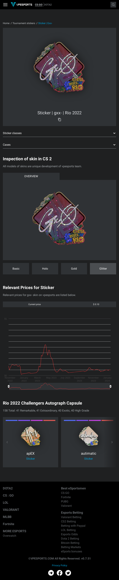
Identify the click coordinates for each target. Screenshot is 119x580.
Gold (74, 268)
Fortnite (8, 524)
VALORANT (11, 510)
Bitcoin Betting (70, 543)
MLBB (7, 517)
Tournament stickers (23, 23)
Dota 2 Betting (70, 538)
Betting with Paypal (73, 525)
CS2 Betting (68, 521)
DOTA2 (48, 4)
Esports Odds (69, 534)
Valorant (66, 505)
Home (6, 23)
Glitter (103, 268)
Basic (15, 268)
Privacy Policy (59, 565)
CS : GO (8, 495)
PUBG (64, 501)
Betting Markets (71, 547)
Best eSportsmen (73, 488)
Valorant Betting (71, 517)
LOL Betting (68, 530)
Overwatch (9, 535)
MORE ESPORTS (14, 531)
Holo (45, 268)
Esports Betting (72, 512)
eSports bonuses (71, 551)
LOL (5, 502)
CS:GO (38, 4)
